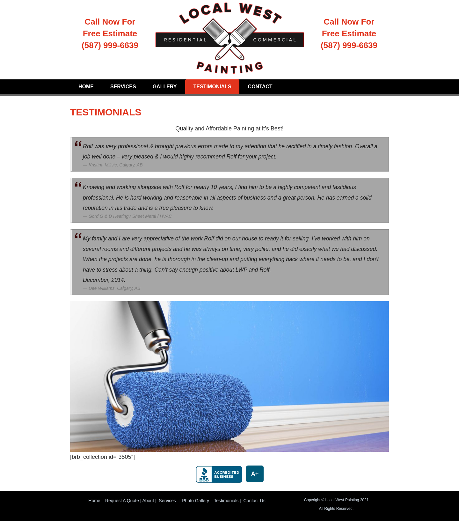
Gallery (165, 86)
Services (123, 86)
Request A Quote (122, 500)
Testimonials (212, 86)
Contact (260, 86)
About (148, 500)
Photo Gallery (195, 500)
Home (86, 86)
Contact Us (254, 500)
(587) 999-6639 (110, 45)
